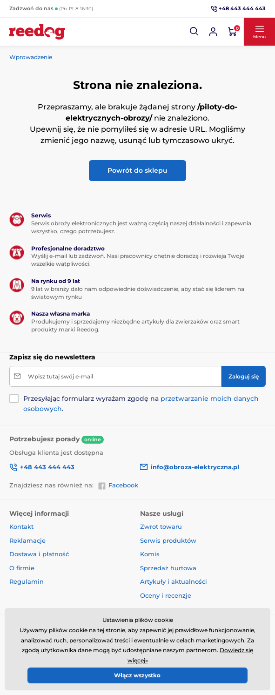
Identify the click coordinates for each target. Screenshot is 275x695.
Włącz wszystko (137, 675)
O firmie (21, 568)
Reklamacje (27, 540)
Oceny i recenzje (165, 595)
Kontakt (21, 526)
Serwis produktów (168, 540)
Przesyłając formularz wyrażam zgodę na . (141, 403)
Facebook (118, 485)
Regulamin (26, 581)
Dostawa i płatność (39, 554)
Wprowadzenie (30, 57)
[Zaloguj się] (243, 376)
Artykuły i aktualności (173, 581)
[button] (194, 32)
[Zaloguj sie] (213, 32)
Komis (150, 554)
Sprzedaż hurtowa (168, 568)
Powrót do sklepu (137, 170)
